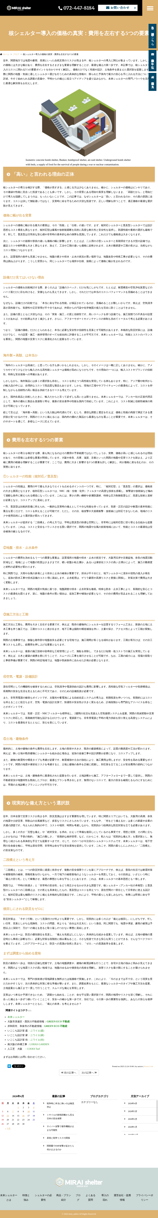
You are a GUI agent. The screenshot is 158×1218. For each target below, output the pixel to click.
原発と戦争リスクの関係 (58, 1138)
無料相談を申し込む (152, 60)
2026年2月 (132, 1119)
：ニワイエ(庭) (26, 1030)
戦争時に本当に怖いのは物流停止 (60, 1105)
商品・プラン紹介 (63, 1197)
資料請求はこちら (152, 35)
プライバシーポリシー (144, 1197)
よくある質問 (90, 1197)
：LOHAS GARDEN (28, 1044)
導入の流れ (105, 1197)
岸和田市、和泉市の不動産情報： (26, 1026)
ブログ (78, 1197)
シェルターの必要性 (43, 1197)
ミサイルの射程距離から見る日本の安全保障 (60, 1117)
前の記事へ (68, 1072)
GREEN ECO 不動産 (58, 1021)
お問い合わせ (117, 8)
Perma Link (148, 1066)
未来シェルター (16, 1017)
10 (28, 1111)
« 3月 (7, 1128)
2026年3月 (132, 1111)
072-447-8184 (76, 8)
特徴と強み (26, 1197)
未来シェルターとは (8, 1197)
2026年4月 (132, 1103)
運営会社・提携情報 (122, 1197)
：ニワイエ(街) (26, 1039)
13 (8, 1115)
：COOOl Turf (24, 1048)
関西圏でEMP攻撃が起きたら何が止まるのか (60, 1148)
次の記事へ (89, 1072)
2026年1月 (132, 1127)
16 (23, 1115)
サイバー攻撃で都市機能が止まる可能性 (60, 1128)
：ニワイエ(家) (26, 1035)
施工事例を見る (152, 81)
